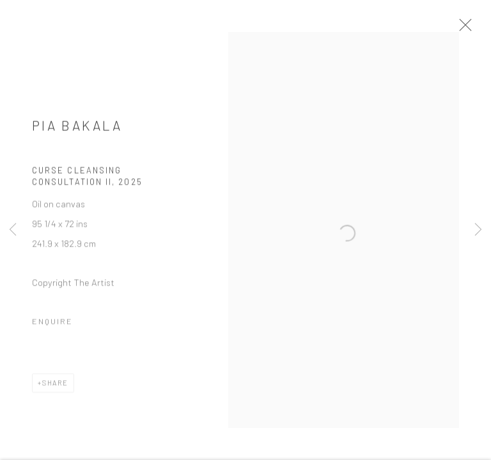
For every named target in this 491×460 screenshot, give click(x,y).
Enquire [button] (52, 329)
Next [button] (478, 230)
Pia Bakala (77, 133)
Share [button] (55, 391)
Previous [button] (13, 230)
